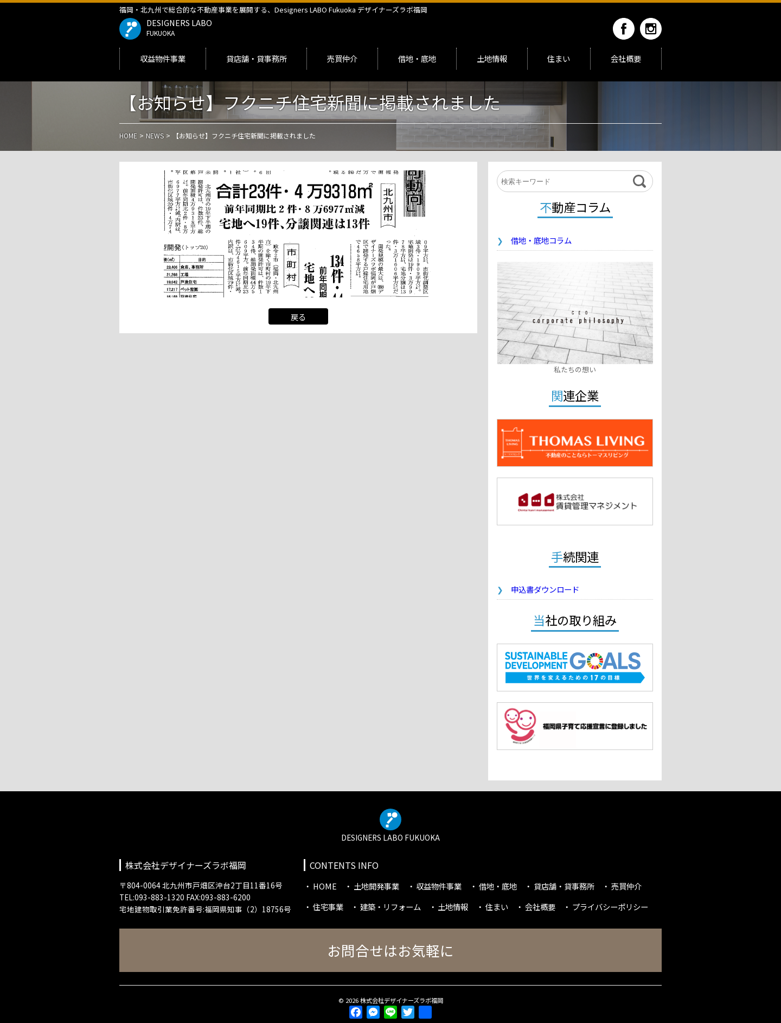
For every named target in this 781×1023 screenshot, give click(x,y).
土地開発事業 (376, 886)
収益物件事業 (162, 58)
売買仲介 (342, 58)
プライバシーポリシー (610, 906)
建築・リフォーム (390, 906)
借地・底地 (417, 58)
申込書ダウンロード (545, 589)
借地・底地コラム (541, 240)
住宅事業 (328, 906)
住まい (558, 58)
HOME (325, 886)
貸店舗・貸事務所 (256, 58)
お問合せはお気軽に (390, 950)
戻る (298, 316)
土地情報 (492, 58)
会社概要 (626, 58)
